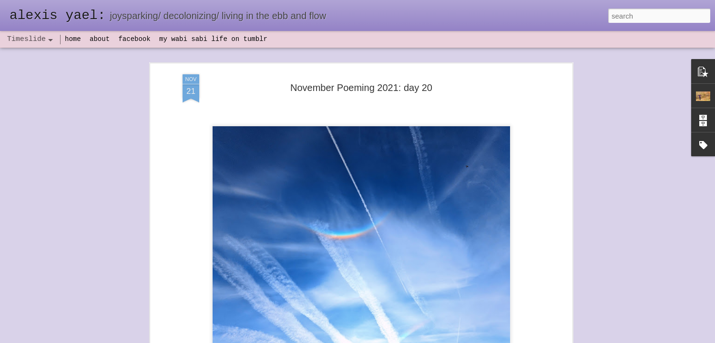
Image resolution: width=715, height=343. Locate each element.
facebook (134, 39)
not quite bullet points (348, 330)
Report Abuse (415, 338)
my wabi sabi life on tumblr (213, 39)
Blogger (387, 338)
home (73, 39)
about (100, 39)
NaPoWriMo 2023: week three (495, 328)
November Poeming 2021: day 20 (361, 55)
